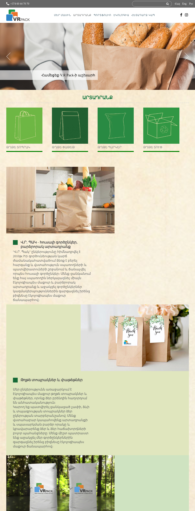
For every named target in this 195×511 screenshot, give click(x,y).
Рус (191, 3)
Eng (184, 3)
